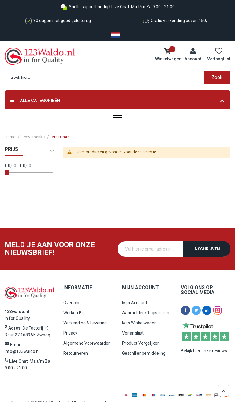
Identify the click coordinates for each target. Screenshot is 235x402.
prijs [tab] (11, 149)
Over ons (71, 302)
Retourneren (75, 353)
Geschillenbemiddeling (144, 353)
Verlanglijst (133, 333)
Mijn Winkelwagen (139, 322)
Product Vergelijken (141, 343)
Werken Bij (73, 312)
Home (10, 137)
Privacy (70, 333)
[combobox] (120, 77)
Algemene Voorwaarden (87, 343)
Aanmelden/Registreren (145, 312)
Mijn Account (134, 302)
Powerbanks (34, 137)
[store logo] (31, 56)
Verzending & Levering (85, 322)
